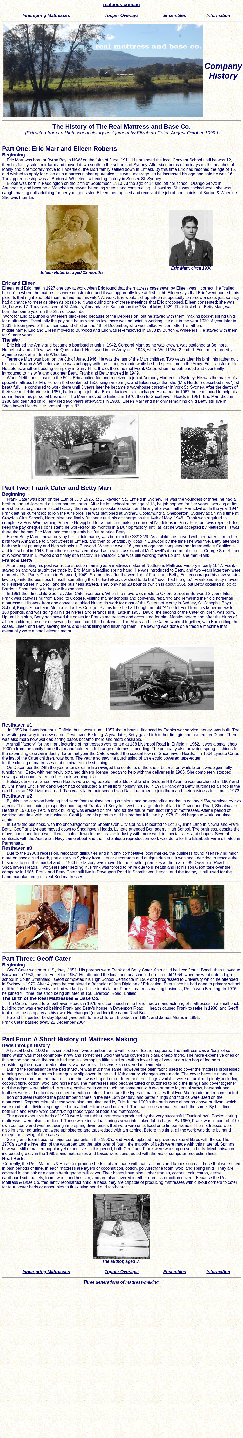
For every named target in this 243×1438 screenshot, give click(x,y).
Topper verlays (122, 15)
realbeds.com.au (121, 4)
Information (218, 15)
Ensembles (174, 15)
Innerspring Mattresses (46, 15)
